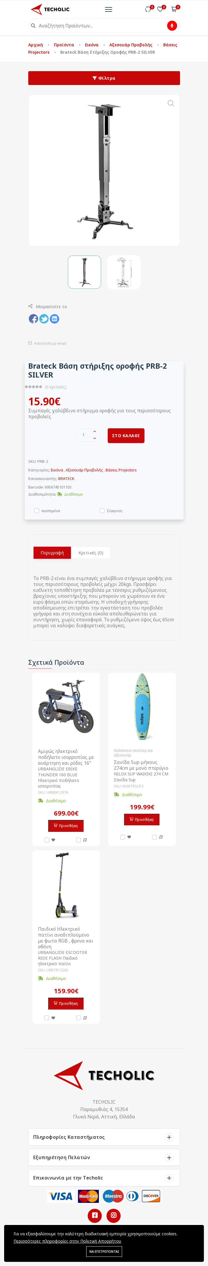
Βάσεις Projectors (121, 470)
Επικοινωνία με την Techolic (68, 1177)
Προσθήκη (66, 825)
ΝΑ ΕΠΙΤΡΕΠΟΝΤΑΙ (104, 1251)
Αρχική (36, 45)
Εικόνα (92, 45)
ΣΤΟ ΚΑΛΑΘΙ (126, 435)
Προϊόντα (64, 45)
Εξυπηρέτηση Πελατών (61, 1157)
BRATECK (66, 478)
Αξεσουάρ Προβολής (131, 45)
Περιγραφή (52, 553)
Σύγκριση (114, 510)
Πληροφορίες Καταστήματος (69, 1137)
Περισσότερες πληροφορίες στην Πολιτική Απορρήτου (67, 1241)
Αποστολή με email (47, 343)
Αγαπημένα (50, 510)
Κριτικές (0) (91, 553)
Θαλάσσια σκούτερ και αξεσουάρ (133, 753)
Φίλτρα (104, 78)
